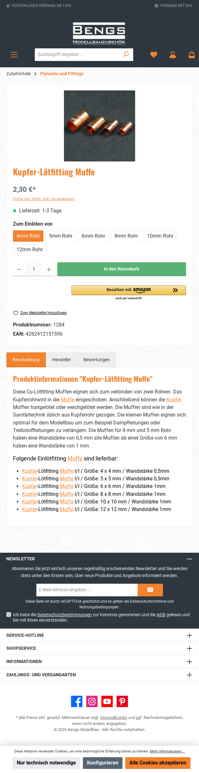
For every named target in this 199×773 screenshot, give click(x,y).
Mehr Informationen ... (167, 751)
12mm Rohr (29, 250)
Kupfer (173, 400)
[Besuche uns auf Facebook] (77, 701)
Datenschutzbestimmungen (64, 614)
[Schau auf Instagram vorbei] (92, 701)
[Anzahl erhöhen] (49, 269)
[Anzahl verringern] (19, 269)
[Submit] (150, 590)
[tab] (26, 360)
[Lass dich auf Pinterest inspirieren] (122, 701)
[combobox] (77, 54)
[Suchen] (126, 54)
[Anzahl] (34, 269)
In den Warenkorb (121, 269)
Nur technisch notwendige (46, 763)
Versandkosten (113, 717)
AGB (161, 614)
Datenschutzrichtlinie (148, 601)
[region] (99, 125)
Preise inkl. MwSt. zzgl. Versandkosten (43, 199)
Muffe (67, 400)
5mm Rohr (60, 236)
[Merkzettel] (154, 54)
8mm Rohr (126, 236)
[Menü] (14, 54)
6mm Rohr (93, 236)
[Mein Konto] (173, 54)
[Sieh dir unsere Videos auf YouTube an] (107, 701)
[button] (129, 293)
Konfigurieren (102, 763)
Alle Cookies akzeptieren (157, 763)
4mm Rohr (28, 236)
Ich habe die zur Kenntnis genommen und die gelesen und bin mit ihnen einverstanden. (101, 617)
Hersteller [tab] (61, 359)
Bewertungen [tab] (97, 359)
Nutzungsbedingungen (99, 607)
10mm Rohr (160, 236)
